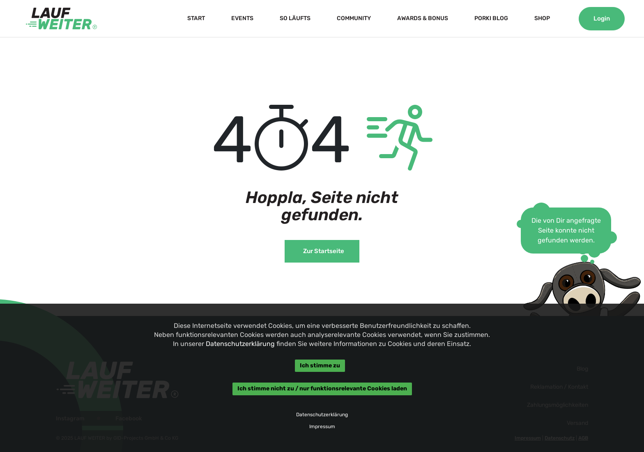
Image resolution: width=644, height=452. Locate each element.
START (196, 18)
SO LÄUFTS (295, 18)
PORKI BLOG (491, 18)
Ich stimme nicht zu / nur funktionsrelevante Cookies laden (322, 388)
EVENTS (242, 18)
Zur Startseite (323, 251)
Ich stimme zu (320, 365)
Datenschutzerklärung (240, 344)
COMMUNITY (354, 18)
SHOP (542, 18)
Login (601, 18)
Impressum (322, 426)
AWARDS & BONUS (422, 18)
